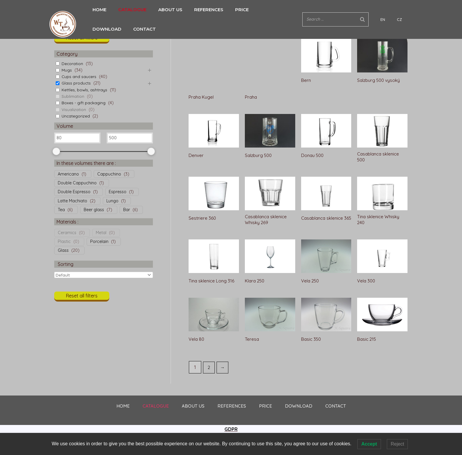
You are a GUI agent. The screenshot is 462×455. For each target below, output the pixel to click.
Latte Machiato (72, 200)
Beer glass (94, 209)
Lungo (112, 200)
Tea (61, 209)
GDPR (231, 415)
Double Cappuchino (77, 183)
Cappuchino (109, 173)
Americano (68, 173)
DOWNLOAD (252, 9)
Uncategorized (76, 116)
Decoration (72, 63)
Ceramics (67, 232)
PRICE (224, 9)
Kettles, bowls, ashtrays (85, 89)
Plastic (64, 241)
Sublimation (73, 96)
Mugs (67, 70)
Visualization (74, 109)
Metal (101, 232)
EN (394, 9)
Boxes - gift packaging (84, 102)
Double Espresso (74, 191)
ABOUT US (161, 9)
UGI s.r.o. (268, 429)
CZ (402, 9)
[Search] (380, 9)
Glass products (76, 83)
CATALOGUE (128, 9)
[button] (81, 39)
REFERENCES (195, 9)
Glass (63, 250)
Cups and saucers (79, 76)
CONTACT (286, 9)
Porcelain (99, 241)
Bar (126, 209)
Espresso (117, 191)
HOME (99, 9)
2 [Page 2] (209, 353)
